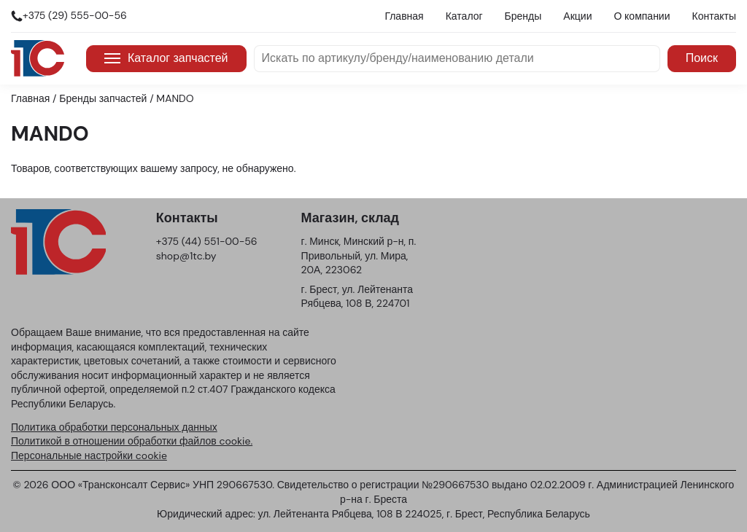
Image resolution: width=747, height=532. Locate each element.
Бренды (523, 16)
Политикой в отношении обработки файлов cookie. (131, 440)
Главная (403, 16)
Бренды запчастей (103, 98)
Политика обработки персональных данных (114, 427)
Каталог (464, 16)
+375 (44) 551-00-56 (207, 241)
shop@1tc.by (186, 255)
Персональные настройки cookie (89, 455)
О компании (642, 16)
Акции (577, 16)
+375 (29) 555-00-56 (75, 15)
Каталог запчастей (166, 58)
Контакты (714, 16)
